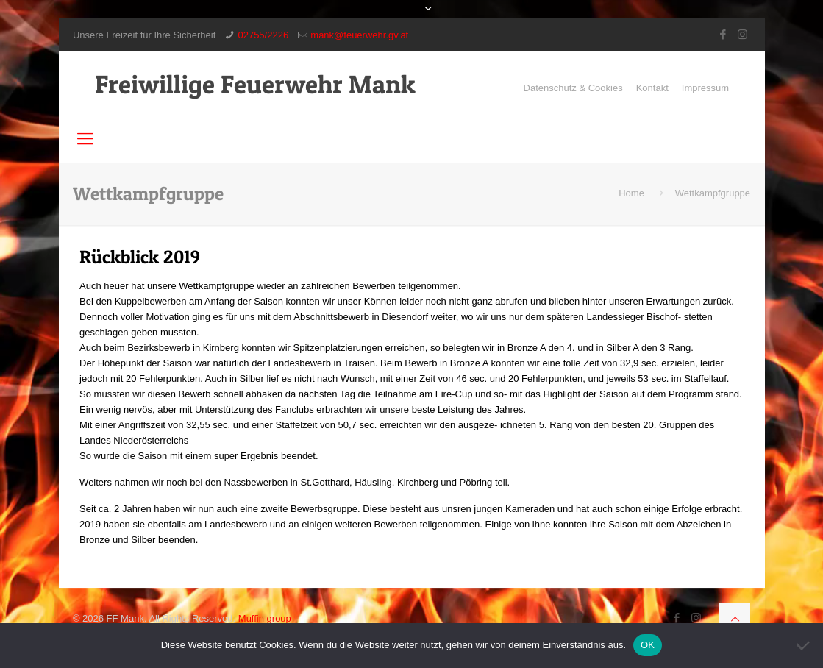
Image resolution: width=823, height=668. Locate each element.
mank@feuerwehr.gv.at (359, 34)
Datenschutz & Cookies (573, 88)
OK (648, 644)
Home (631, 193)
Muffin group (264, 618)
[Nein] (804, 645)
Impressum (705, 88)
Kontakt (652, 88)
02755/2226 (263, 34)
